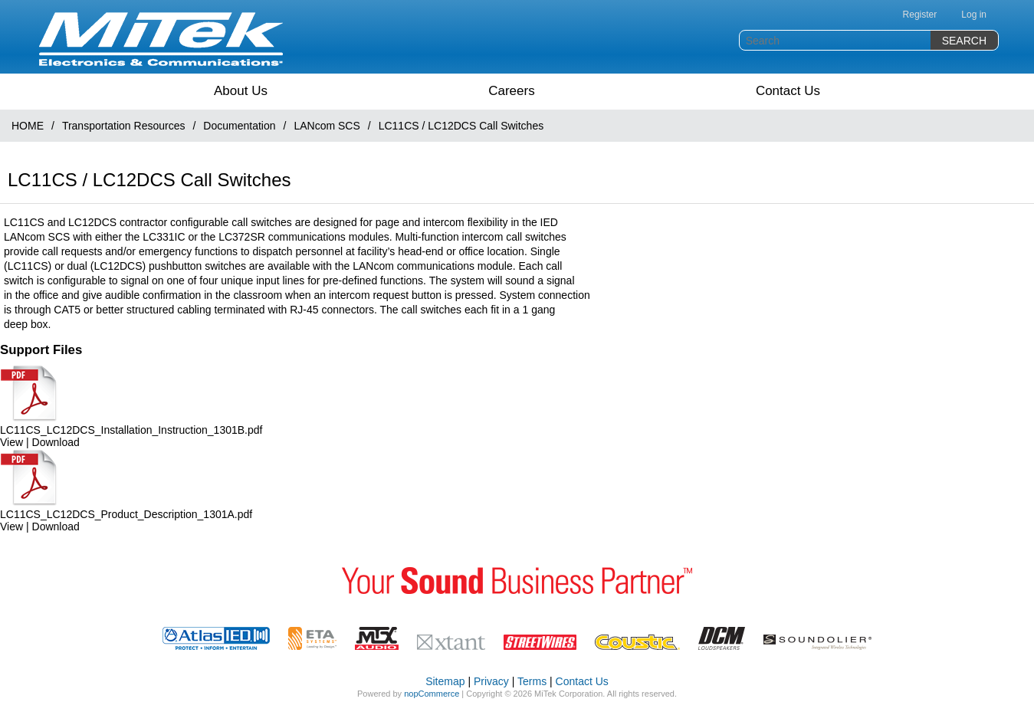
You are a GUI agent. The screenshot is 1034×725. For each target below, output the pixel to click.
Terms (532, 681)
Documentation (239, 126)
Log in (973, 14)
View (11, 442)
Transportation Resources (123, 126)
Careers (511, 91)
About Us (241, 91)
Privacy (491, 681)
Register (920, 14)
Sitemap (444, 681)
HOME (27, 126)
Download (56, 442)
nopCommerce (431, 693)
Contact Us (788, 91)
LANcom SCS (326, 126)
